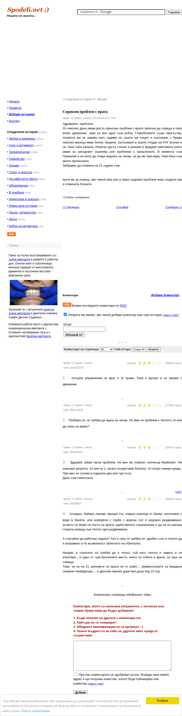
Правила (15, 108)
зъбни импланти (19, 259)
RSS (123, 305)
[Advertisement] (105, 55)
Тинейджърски (19, 152)
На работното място (23, 179)
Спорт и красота (20, 172)
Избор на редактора (23, 226)
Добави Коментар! (165, 295)
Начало (14, 101)
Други (13, 219)
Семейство (17, 159)
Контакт (14, 121)
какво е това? (171, 315)
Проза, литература (22, 212)
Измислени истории (23, 206)
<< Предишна (71, 207)
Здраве (14, 165)
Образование (18, 185)
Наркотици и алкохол (24, 199)
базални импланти (38, 336)
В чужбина (16, 192)
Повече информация (35, 711)
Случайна (122, 207)
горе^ (178, 491)
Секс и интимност (21, 145)
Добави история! (22, 114)
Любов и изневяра (22, 138)
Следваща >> (173, 207)
